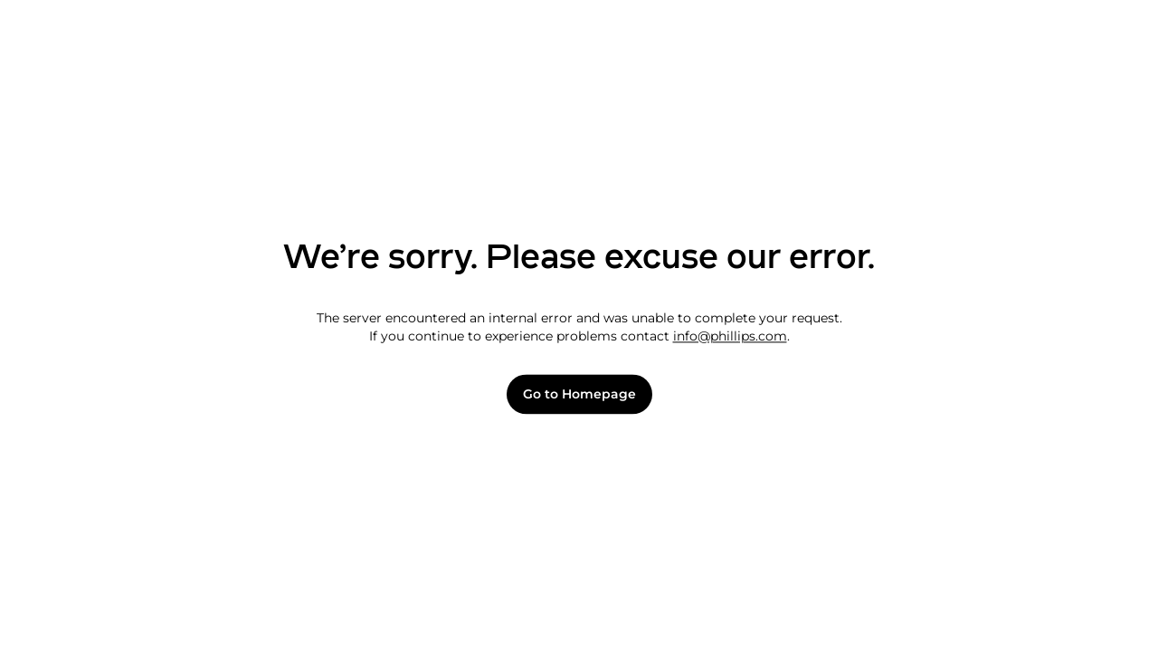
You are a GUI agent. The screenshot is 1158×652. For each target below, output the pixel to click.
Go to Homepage (579, 394)
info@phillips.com (730, 336)
